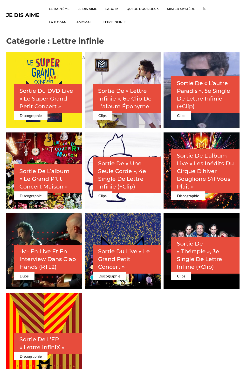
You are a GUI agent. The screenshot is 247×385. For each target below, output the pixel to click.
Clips (102, 115)
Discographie (31, 115)
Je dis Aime (23, 15)
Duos (24, 276)
